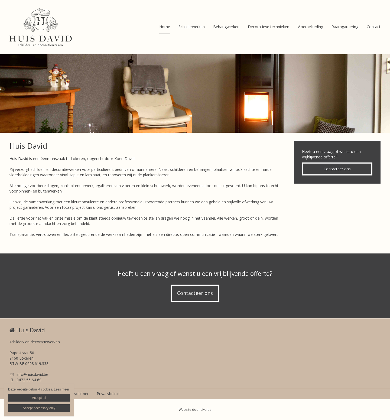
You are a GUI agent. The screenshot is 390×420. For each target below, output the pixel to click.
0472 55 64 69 (25, 379)
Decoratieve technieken (268, 26)
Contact (374, 26)
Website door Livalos (195, 409)
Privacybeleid (108, 393)
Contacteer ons (337, 168)
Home (164, 26)
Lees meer (61, 389)
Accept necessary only (39, 408)
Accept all (39, 398)
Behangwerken (226, 26)
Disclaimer (79, 393)
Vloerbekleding (310, 26)
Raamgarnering (345, 26)
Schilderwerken (191, 26)
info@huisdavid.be (28, 374)
